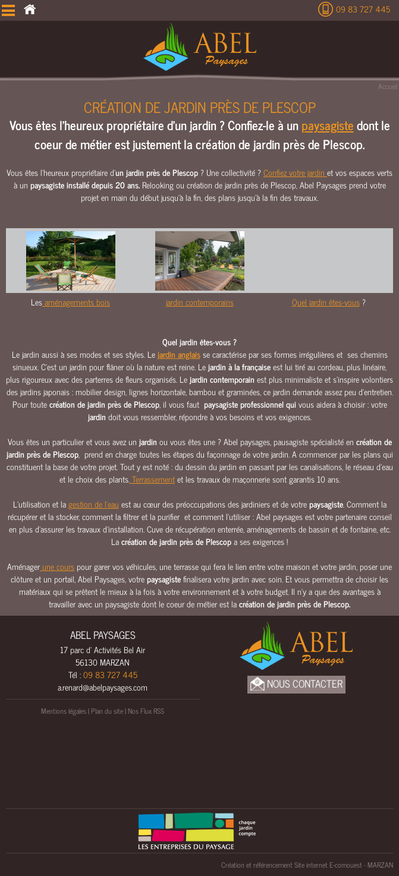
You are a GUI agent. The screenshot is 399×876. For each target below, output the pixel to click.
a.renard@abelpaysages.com (102, 687)
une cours (57, 566)
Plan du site (107, 711)
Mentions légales (63, 711)
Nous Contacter (296, 684)
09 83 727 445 (363, 8)
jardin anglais (179, 354)
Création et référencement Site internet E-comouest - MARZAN (307, 865)
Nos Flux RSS (146, 711)
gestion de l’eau (93, 504)
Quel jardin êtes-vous (326, 301)
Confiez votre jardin (295, 172)
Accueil (387, 86)
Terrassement (152, 479)
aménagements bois (76, 301)
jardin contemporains (200, 301)
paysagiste (327, 125)
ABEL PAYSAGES (103, 634)
